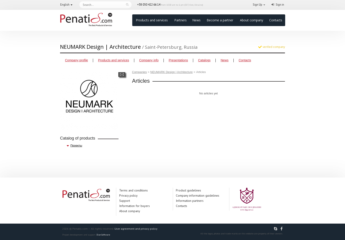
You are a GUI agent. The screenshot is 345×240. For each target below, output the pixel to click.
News (196, 20)
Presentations (178, 60)
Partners (180, 20)
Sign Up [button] (257, 5)
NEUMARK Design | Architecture (171, 72)
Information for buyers (134, 206)
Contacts (275, 20)
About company (251, 20)
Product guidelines (188, 190)
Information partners (190, 201)
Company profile (76, 60)
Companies (139, 72)
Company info (149, 60)
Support (124, 201)
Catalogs (204, 60)
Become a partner (220, 20)
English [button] (64, 5)
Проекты (76, 145)
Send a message (121, 74)
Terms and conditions (133, 190)
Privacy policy (128, 195)
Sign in (280, 5)
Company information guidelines (197, 195)
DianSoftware (103, 234)
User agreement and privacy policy (135, 228)
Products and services (152, 20)
